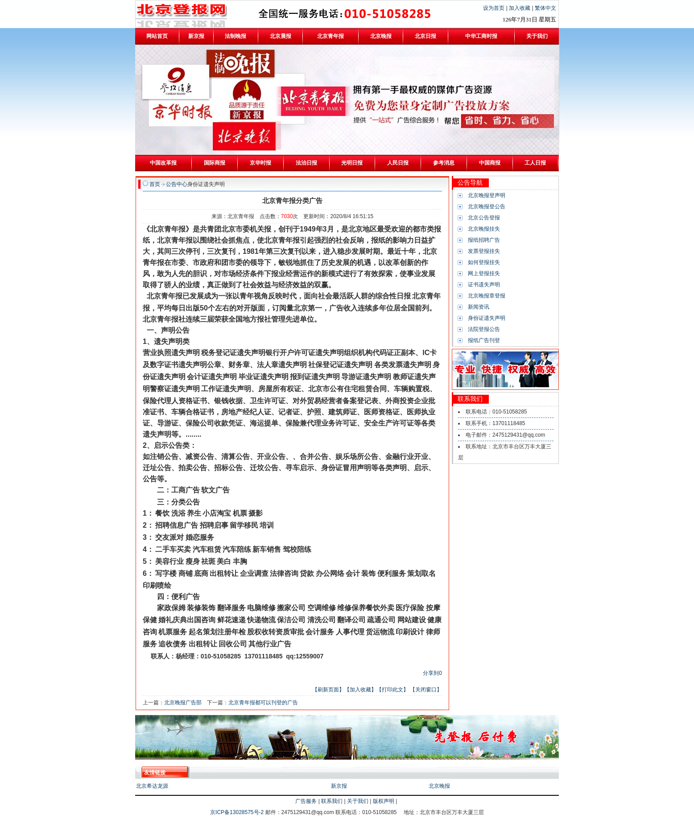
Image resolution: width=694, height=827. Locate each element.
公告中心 (176, 184)
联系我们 (332, 801)
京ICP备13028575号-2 (237, 812)
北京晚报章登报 (486, 296)
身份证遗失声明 (486, 318)
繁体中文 (545, 8)
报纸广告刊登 (484, 340)
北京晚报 (439, 786)
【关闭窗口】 (426, 689)
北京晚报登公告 (486, 206)
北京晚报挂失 (484, 229)
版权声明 (383, 801)
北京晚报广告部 (183, 702)
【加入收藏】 (360, 689)
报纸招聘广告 (484, 240)
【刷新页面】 (328, 689)
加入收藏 (520, 8)
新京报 (339, 786)
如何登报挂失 (484, 262)
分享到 (431, 673)
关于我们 (357, 801)
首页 (154, 184)
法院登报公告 (484, 329)
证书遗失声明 (484, 284)
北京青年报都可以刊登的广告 (263, 702)
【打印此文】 (392, 689)
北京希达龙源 (152, 786)
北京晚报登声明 (486, 195)
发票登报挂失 (484, 251)
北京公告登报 (484, 218)
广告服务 (306, 801)
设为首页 (494, 8)
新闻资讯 (478, 307)
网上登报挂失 (484, 273)
